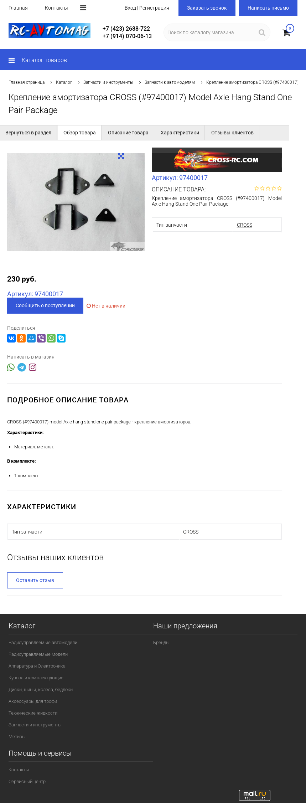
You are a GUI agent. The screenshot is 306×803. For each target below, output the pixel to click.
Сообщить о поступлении (45, 305)
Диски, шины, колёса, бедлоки (41, 689)
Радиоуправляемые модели (38, 654)
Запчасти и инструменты (108, 82)
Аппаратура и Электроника (37, 666)
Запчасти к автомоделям (170, 82)
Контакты (56, 8)
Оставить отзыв (35, 580)
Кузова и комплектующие (36, 677)
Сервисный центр (27, 781)
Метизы (17, 736)
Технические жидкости (33, 713)
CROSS (244, 225)
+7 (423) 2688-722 (126, 28)
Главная (18, 8)
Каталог (64, 82)
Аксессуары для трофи (33, 701)
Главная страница (27, 82)
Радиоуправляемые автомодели (43, 642)
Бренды (161, 642)
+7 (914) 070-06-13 (127, 36)
